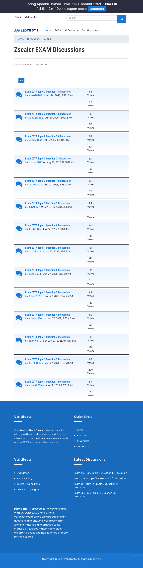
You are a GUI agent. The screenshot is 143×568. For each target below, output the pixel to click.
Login (18, 17)
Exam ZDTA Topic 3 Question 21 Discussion (48, 158)
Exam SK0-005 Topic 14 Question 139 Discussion (95, 494)
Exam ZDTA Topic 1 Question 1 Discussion (47, 381)
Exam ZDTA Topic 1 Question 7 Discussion (47, 247)
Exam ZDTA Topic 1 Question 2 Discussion (47, 359)
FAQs (58, 30)
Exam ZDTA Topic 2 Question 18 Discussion (48, 114)
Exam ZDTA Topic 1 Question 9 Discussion (47, 203)
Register (31, 17)
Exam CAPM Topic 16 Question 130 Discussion (100, 478)
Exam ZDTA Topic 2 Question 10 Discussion (48, 180)
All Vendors (81, 441)
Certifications (91, 30)
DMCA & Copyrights (26, 489)
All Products (71, 30)
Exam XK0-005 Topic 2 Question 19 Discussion (100, 473)
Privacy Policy (23, 478)
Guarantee (21, 473)
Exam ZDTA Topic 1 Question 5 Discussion (47, 292)
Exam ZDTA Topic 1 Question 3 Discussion (47, 337)
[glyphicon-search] (121, 19)
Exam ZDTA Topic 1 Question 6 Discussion (47, 270)
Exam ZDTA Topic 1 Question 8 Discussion (47, 225)
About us (80, 435)
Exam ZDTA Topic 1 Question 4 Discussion (47, 314)
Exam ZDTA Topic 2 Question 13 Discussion (48, 91)
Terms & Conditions (27, 484)
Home (48, 30)
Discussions (34, 39)
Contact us (82, 446)
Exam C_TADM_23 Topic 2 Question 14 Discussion (96, 485)
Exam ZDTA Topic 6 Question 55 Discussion (48, 136)
